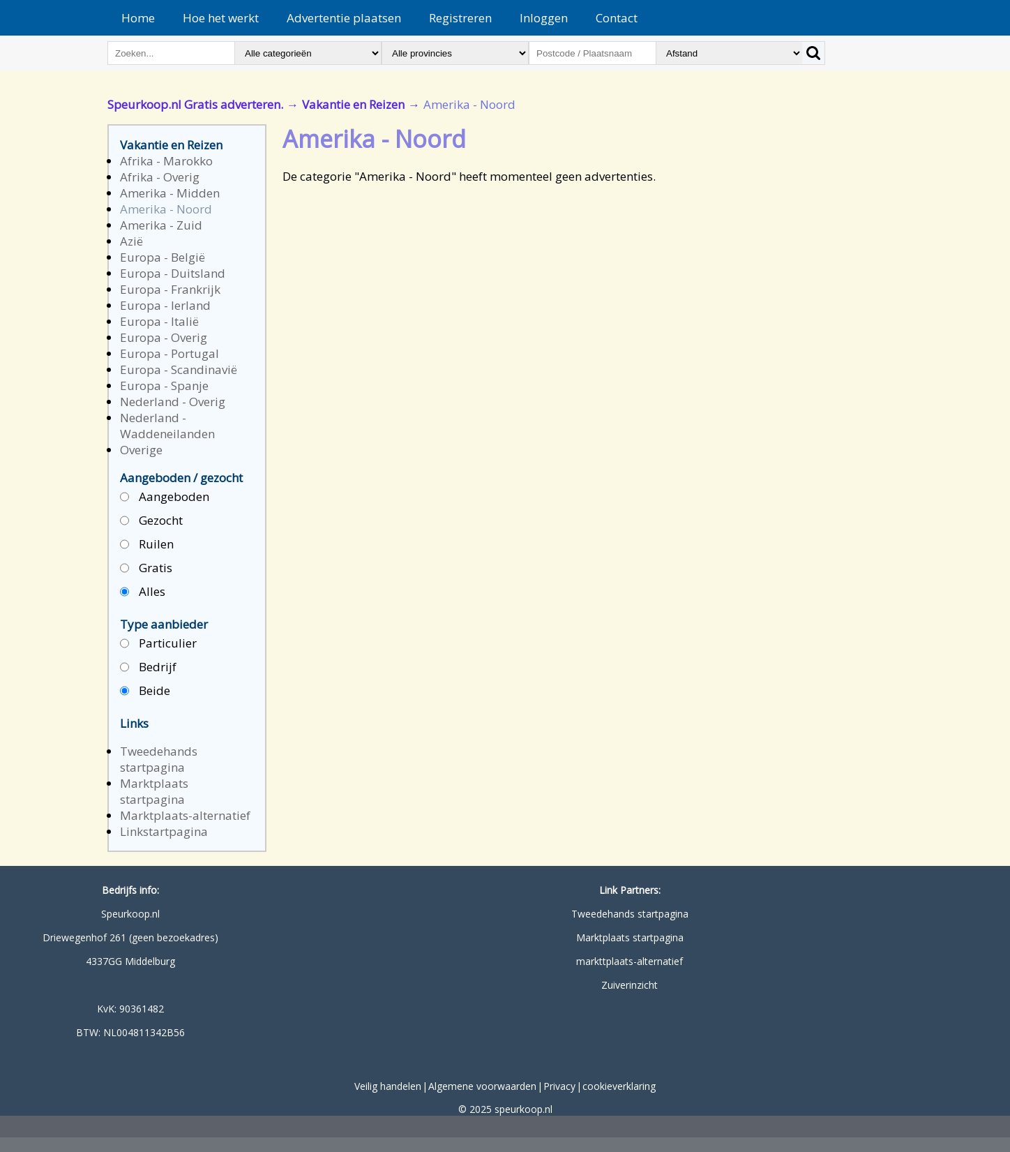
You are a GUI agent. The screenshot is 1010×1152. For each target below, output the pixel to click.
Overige (141, 450)
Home (138, 18)
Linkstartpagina (164, 831)
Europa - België (162, 257)
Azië (131, 241)
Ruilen (147, 544)
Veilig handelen (387, 1086)
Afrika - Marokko (166, 161)
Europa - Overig (163, 337)
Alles (142, 592)
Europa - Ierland (165, 305)
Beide (145, 691)
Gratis (146, 568)
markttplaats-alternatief (629, 961)
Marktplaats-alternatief (185, 815)
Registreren (460, 18)
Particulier (158, 643)
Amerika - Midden (170, 193)
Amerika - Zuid (161, 225)
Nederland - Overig (172, 402)
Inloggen (544, 18)
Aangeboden (164, 497)
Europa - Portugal (169, 353)
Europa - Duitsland (172, 273)
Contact (617, 18)
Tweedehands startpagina (158, 759)
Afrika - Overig (159, 177)
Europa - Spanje (164, 385)
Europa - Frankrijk (170, 289)
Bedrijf (148, 667)
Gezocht (151, 520)
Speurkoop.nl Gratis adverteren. (195, 104)
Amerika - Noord (166, 209)
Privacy (559, 1086)
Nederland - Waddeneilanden (167, 426)
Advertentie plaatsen (344, 18)
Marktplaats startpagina (154, 791)
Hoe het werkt (221, 18)
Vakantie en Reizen (353, 104)
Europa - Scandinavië (178, 369)
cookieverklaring (619, 1086)
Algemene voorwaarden (482, 1086)
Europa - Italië (159, 321)
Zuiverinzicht (629, 985)
